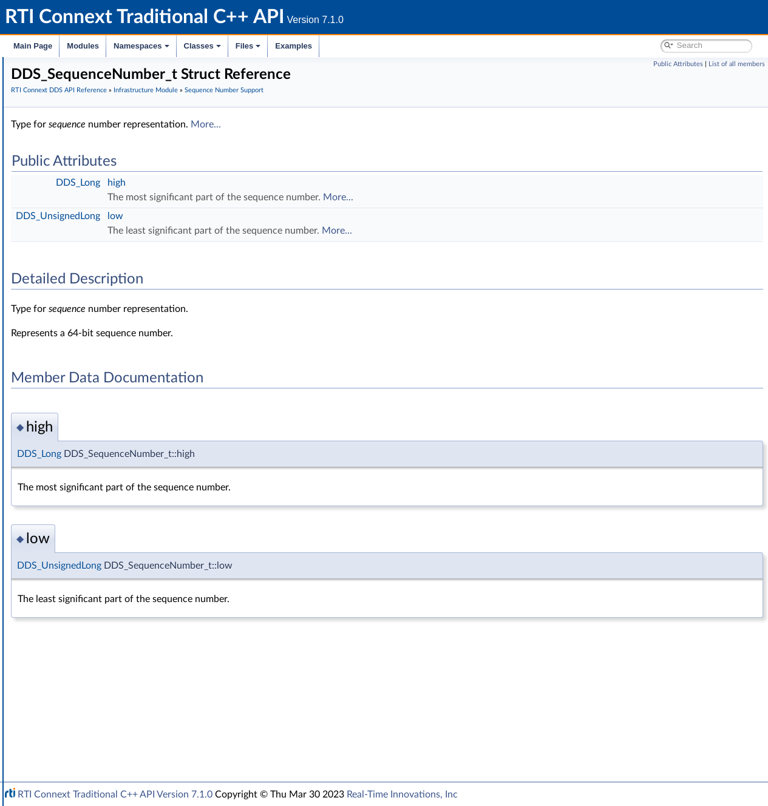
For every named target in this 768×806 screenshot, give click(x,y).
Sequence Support (84, 548)
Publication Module (76, 201)
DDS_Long (260, 183)
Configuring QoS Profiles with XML (105, 695)
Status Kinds (73, 402)
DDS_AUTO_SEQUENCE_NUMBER (125, 361)
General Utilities (70, 642)
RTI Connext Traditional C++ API (71, 68)
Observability (64, 655)
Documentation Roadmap (79, 121)
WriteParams (74, 482)
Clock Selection (78, 241)
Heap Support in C (85, 495)
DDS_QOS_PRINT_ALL (92, 588)
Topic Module (65, 188)
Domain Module (70, 175)
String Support (77, 562)
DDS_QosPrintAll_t (85, 575)
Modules (83, 45)
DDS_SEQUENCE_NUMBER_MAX (123, 348)
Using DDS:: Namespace (76, 148)
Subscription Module (79, 215)
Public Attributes (678, 64)
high (299, 183)
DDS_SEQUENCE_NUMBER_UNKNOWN (138, 321)
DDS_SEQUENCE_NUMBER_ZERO (125, 335)
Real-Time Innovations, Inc (402, 794)
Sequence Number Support (101, 281)
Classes (202, 45)
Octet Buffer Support (89, 535)
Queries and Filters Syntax (89, 615)
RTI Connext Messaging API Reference (111, 709)
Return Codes (75, 388)
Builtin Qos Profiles (85, 508)
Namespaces (141, 45)
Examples (293, 45)
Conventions (54, 134)
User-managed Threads (93, 522)
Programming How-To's (73, 722)
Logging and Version (77, 629)
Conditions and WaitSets (96, 442)
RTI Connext (44, 81)
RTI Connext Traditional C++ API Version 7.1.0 (115, 794)
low (297, 216)
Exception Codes (81, 375)
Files (248, 45)
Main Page (32, 45)
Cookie (62, 455)
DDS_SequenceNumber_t (107, 295)
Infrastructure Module (81, 228)
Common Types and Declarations (92, 108)
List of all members (737, 64)
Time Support (75, 255)
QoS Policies (73, 415)
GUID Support (77, 268)
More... (388, 124)
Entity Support (77, 428)
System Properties (74, 682)
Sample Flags (74, 468)
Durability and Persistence (88, 669)
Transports (59, 602)
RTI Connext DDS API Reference (91, 161)
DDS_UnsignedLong (240, 216)
